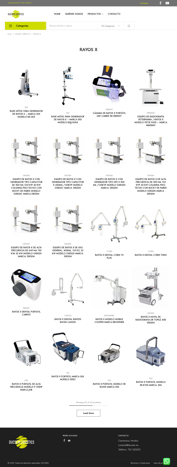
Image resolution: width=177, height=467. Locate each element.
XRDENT (109, 109)
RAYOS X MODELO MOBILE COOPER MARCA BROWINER (109, 321)
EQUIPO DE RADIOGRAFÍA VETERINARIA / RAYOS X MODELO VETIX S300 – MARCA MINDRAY (150, 121)
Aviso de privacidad (161, 463)
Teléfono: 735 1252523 (129, 449)
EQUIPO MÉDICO (22, 34)
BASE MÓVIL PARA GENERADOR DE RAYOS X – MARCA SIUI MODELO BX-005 (26, 114)
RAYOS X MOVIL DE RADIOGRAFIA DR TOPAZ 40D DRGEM (151, 319)
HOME (57, 14)
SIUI (26, 107)
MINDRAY (151, 113)
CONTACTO (114, 14)
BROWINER (109, 315)
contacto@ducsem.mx (128, 445)
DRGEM (26, 175)
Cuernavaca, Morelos (128, 440)
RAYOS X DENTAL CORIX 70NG (151, 255)
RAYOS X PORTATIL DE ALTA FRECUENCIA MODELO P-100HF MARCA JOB (26, 387)
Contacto (144, 3)
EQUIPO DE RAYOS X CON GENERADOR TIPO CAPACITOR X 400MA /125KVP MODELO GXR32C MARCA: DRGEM (68, 184)
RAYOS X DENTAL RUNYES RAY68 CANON (67, 321)
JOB (26, 380)
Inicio (10, 34)
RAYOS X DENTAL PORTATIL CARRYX (26, 313)
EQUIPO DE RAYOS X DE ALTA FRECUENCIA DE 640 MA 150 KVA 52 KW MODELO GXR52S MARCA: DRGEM (26, 252)
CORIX (109, 251)
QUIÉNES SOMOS (74, 14)
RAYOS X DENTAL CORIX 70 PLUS (109, 256)
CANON (67, 315)
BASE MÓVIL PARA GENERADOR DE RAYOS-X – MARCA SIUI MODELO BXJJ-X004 (67, 119)
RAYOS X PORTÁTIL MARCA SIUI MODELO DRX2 (68, 378)
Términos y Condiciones (140, 463)
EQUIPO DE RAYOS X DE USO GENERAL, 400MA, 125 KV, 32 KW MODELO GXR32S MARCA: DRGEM (68, 252)
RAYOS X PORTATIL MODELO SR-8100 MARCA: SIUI (151, 383)
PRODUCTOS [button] (96, 14)
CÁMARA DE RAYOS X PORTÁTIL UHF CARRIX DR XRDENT (109, 115)
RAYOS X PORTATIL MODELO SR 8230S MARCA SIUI (109, 385)
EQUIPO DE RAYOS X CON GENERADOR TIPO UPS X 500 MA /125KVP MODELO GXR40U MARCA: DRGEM (109, 184)
